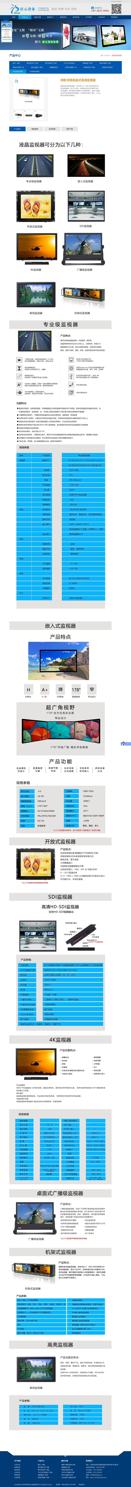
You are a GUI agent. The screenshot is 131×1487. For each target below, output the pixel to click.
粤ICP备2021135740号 (69, 1484)
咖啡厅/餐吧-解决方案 (68, 1464)
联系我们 (114, 17)
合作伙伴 (101, 17)
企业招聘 (17, 1477)
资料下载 (69, 129)
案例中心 (50, 17)
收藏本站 (119, 1)
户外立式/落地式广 (70, 63)
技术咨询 (6, 35)
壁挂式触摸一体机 (37, 67)
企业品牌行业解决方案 (68, 1477)
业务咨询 (6, 31)
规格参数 (35, 129)
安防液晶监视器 (117, 55)
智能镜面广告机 (87, 63)
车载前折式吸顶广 (107, 67)
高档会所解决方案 (67, 1470)
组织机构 (17, 1470)
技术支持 (76, 17)
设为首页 (113, 1)
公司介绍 (17, 1464)
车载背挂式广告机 (89, 67)
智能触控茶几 (54, 67)
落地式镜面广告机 (105, 63)
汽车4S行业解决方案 (67, 1472)
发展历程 (17, 1467)
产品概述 (17, 129)
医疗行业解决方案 (67, 1475)
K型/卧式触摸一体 (71, 67)
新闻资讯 (63, 17)
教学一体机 (16, 63)
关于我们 (89, 17)
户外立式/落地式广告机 (45, 1472)
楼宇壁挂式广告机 (32, 63)
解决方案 (37, 17)
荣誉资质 (17, 1475)
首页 (13, 17)
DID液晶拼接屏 (34, 71)
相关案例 (52, 129)
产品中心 (25, 17)
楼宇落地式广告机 (51, 63)
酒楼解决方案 (65, 1467)
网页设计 (82, 1484)
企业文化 (17, 1472)
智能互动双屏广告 (18, 67)
